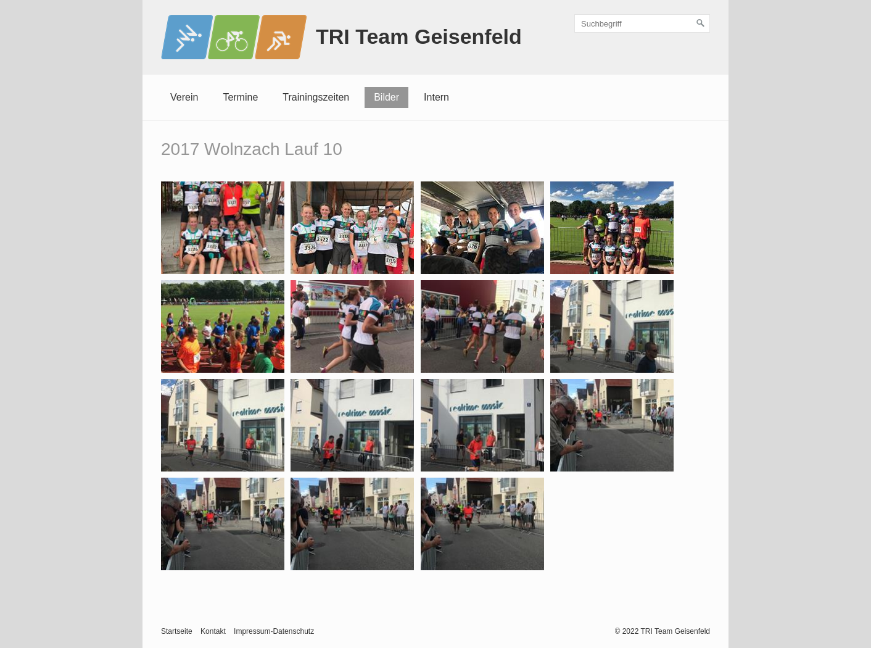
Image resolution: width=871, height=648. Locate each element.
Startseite (176, 631)
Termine (240, 97)
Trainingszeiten (316, 97)
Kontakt (213, 631)
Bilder (386, 97)
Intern (436, 97)
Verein (184, 97)
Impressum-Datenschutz (274, 631)
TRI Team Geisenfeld (419, 36)
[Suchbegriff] (642, 23)
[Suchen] (700, 23)
